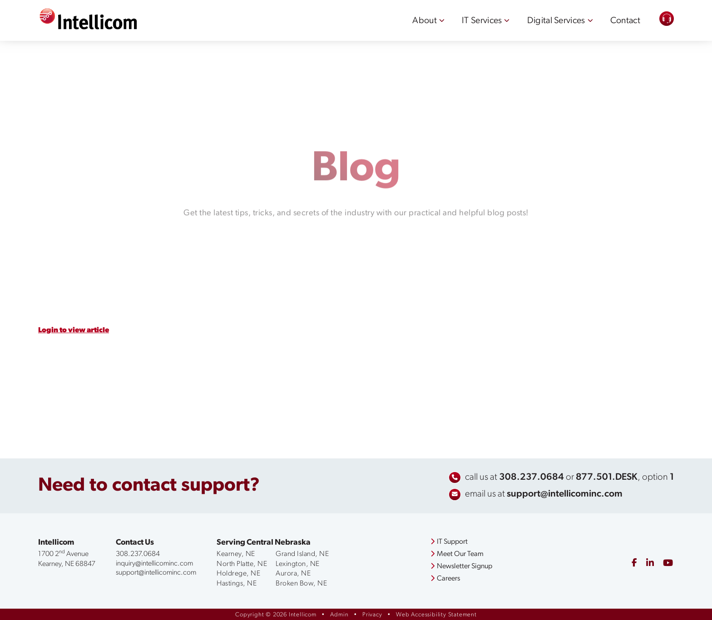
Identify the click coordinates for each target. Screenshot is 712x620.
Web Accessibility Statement (436, 615)
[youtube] (668, 563)
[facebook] (634, 563)
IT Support (449, 542)
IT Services (482, 20)
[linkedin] (650, 563)
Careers (445, 578)
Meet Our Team (457, 554)
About (424, 20)
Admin (339, 615)
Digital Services (556, 20)
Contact (625, 20)
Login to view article (73, 330)
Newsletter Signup (461, 566)
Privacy (372, 615)
